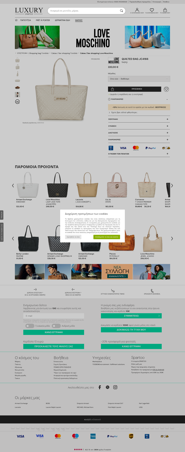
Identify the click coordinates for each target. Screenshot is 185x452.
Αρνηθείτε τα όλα (73, 237)
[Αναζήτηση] (121, 11)
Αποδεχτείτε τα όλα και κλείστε (106, 237)
